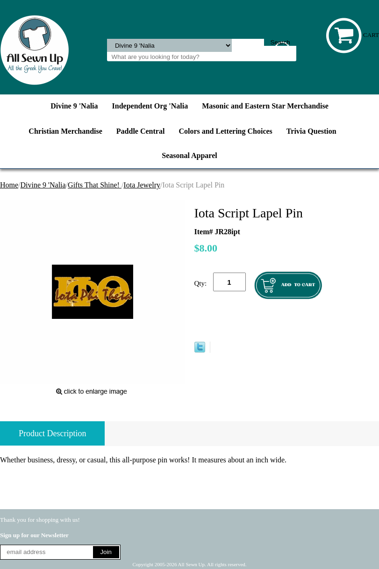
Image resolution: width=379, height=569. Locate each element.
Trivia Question (311, 131)
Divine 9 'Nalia (74, 106)
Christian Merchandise (65, 131)
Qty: (200, 283)
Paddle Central (140, 131)
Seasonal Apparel (189, 155)
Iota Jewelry (141, 185)
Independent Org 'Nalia (150, 106)
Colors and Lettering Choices (225, 131)
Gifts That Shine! (95, 185)
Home (9, 185)
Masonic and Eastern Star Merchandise (265, 106)
